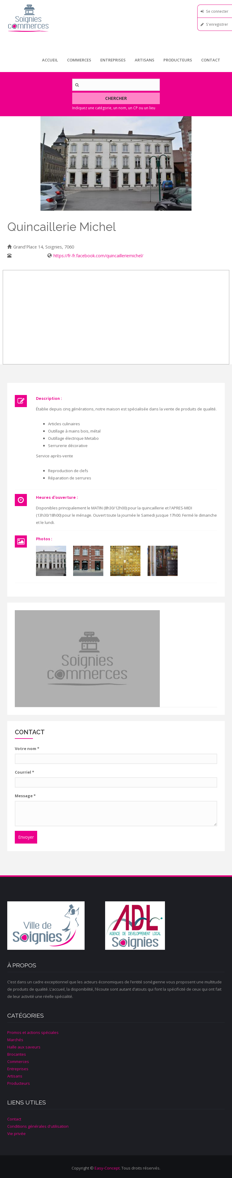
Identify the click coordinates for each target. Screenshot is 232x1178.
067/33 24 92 (26, 255)
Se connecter (217, 11)
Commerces (79, 60)
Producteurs (177, 60)
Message (25, 795)
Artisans (144, 60)
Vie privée (16, 1133)
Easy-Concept (107, 1168)
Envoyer (26, 837)
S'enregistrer (217, 24)
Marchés (15, 1039)
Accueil (50, 60)
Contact (210, 60)
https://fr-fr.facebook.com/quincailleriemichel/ (98, 255)
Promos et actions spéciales (33, 1032)
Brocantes (16, 1054)
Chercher (116, 98)
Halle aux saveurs (23, 1047)
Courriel (24, 772)
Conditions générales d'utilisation (38, 1126)
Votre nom (27, 748)
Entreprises (113, 60)
